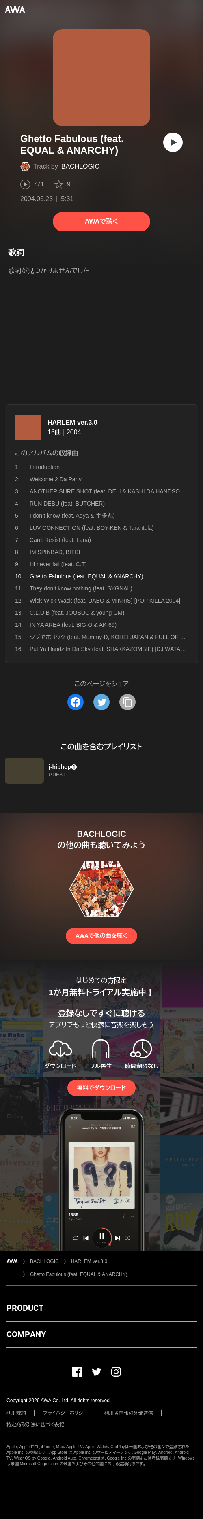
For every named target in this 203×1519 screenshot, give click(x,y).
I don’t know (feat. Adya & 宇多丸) (72, 515)
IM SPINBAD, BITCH (56, 552)
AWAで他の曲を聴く (101, 936)
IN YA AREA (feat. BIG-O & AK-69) (73, 625)
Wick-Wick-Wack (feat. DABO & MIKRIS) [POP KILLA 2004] (105, 600)
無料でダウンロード (101, 1088)
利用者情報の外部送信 (128, 1413)
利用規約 (16, 1413)
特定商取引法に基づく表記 (35, 1425)
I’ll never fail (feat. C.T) (58, 564)
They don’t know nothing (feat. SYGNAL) (81, 588)
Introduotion (45, 467)
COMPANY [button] (26, 1334)
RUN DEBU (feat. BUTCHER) (67, 503)
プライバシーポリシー (65, 1413)
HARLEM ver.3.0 (72, 422)
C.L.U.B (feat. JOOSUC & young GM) (77, 612)
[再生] (173, 142)
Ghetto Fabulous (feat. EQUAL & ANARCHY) (78, 1274)
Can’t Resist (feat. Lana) (60, 540)
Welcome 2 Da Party (56, 479)
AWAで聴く (101, 221)
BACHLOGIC (80, 166)
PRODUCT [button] (24, 1308)
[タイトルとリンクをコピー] (127, 702)
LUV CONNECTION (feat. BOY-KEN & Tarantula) (92, 528)
